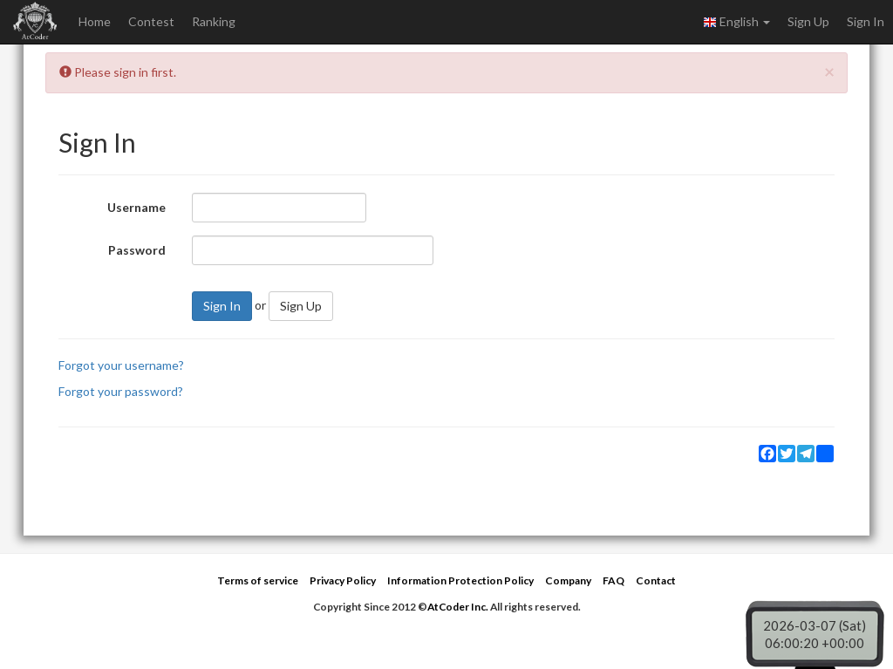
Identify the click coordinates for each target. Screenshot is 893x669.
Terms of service (257, 580)
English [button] (736, 22)
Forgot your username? (121, 365)
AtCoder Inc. (457, 606)
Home (94, 21)
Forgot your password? (120, 391)
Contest (151, 21)
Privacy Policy (343, 580)
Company (568, 580)
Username (136, 207)
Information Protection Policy (460, 580)
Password (137, 249)
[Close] (829, 71)
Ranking (213, 21)
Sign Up (808, 21)
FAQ (613, 580)
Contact (656, 580)
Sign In (865, 21)
